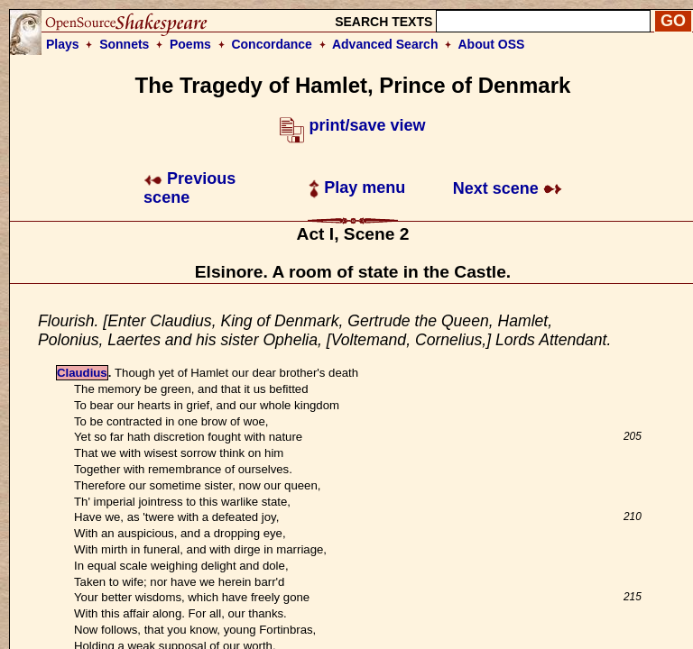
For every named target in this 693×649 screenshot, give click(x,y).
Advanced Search (385, 44)
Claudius (82, 372)
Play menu (357, 187)
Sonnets (124, 44)
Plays (62, 44)
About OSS (491, 44)
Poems (190, 44)
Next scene (507, 188)
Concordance (271, 44)
